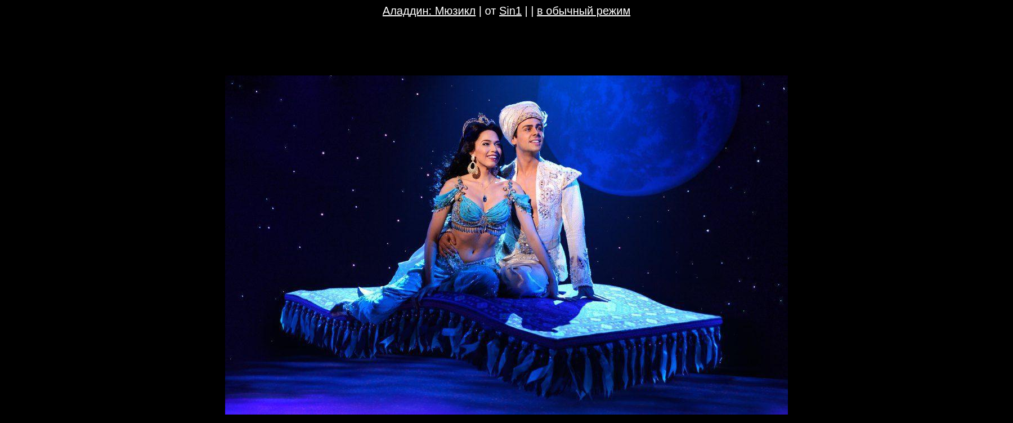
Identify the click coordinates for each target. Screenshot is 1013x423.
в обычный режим (583, 11)
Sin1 (510, 11)
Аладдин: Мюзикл (429, 11)
